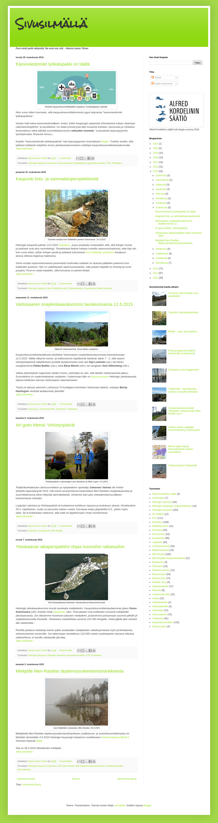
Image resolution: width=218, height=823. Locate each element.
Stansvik (156, 590)
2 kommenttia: (66, 761)
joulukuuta (161, 175)
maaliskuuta (162, 253)
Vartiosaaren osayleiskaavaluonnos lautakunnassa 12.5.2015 (74, 304)
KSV (109, 163)
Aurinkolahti (158, 498)
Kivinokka (157, 530)
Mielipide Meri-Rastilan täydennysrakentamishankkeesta (70, 671)
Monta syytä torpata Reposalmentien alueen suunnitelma (180, 449)
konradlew (119, 805)
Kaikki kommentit (161, 83)
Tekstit (156, 77)
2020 (156, 148)
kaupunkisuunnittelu (96, 163)
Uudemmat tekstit (26, 779)
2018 (156, 157)
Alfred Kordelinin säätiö (164, 494)
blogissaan (59, 611)
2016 (156, 166)
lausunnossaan (100, 376)
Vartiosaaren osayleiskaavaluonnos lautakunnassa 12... (173, 222)
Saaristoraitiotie (160, 586)
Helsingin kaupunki (37, 163)
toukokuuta (162, 207)
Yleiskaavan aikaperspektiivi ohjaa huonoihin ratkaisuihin (70, 546)
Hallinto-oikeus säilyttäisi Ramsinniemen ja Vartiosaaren (184, 428)
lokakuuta (161, 184)
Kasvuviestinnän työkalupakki (71, 163)
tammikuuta (162, 262)
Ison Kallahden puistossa (99, 252)
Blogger (147, 805)
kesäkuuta (161, 203)
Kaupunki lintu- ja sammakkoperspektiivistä (57, 178)
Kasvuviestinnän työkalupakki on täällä (53, 64)
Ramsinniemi (159, 574)
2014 (156, 268)
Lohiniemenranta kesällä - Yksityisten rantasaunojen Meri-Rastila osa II (184, 411)
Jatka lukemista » (25, 148)
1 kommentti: (65, 158)
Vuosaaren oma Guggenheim (183, 369)
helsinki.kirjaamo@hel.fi (115, 737)
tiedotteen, (65, 245)
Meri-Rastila (56, 530)
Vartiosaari (61, 409)
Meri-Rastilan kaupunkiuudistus (90, 766)
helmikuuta (162, 258)
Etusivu (76, 779)
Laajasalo (157, 542)
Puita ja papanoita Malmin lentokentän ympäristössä (181, 352)
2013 (156, 273)
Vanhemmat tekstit (126, 779)
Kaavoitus (52, 163)
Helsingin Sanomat (56, 655)
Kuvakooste (89, 288)
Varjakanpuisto (160, 602)
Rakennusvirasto (104, 288)
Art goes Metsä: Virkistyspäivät (45, 425)
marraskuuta (162, 180)
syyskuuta (161, 189)
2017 (156, 162)
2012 (156, 277)
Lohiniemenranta (161, 546)
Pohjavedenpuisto (114, 766)
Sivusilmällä (51, 23)
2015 (156, 171)
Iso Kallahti (158, 514)
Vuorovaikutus (24, 769)
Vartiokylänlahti (160, 606)
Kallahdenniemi (76, 288)
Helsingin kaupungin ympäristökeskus (172, 506)
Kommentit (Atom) (31, 784)
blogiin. (105, 141)
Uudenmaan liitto (47, 409)
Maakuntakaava (160, 550)
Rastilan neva (159, 582)
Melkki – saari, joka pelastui (182, 331)
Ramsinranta (159, 578)
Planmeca (157, 566)
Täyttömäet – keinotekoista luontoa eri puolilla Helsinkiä (183, 390)
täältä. (39, 740)
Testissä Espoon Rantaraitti (182, 465)
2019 (156, 153)
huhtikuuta (161, 248)
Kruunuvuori (158, 534)
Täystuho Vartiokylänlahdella (183, 312)
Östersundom (159, 626)
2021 (156, 143)
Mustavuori (158, 562)
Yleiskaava (117, 163)
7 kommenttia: (66, 404)
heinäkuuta (162, 198)
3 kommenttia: (66, 283)
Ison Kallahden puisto (57, 288)
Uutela (155, 598)
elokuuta (160, 193)
